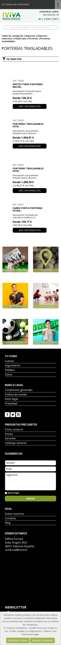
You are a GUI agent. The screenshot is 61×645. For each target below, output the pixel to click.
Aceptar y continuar (42, 640)
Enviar (30, 498)
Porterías (33, 38)
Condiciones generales (19, 390)
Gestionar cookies (17, 640)
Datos (8, 374)
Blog (8, 522)
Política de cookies (16, 394)
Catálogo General (15, 443)
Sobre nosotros (14, 514)
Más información (30, 106)
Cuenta (9, 361)
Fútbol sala (20, 38)
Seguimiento (12, 365)
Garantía (10, 438)
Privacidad (11, 403)
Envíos (9, 434)
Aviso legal (11, 399)
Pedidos (9, 370)
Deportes (30, 35)
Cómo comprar (14, 429)
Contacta (10, 518)
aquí (36, 634)
